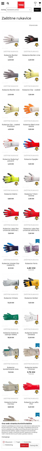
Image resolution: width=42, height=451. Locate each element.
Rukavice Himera (11, 298)
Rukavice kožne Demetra (31, 333)
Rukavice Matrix (10, 194)
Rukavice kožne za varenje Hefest (10, 333)
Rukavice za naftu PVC (31, 403)
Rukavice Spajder (31, 159)
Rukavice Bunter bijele (11, 56)
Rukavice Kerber (31, 298)
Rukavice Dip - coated (31, 90)
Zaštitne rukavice (10, 51)
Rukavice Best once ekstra (31, 125)
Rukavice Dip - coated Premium (11, 125)
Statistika (27, 442)
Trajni (18, 442)
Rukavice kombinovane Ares (10, 368)
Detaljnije (6, 437)
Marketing (9, 445)
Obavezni (8, 442)
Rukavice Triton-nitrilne (31, 195)
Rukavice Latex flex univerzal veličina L (11, 229)
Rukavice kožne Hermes (10, 403)
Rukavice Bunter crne (31, 55)
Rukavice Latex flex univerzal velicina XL (31, 229)
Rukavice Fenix (31, 263)
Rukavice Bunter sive (10, 90)
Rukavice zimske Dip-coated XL (11, 264)
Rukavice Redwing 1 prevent (11, 160)
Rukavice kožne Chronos (31, 368)
